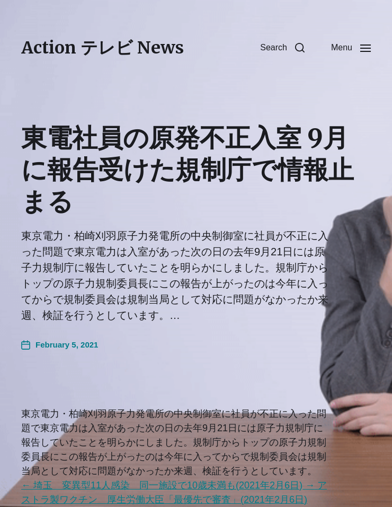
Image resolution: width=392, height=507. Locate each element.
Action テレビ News (102, 47)
